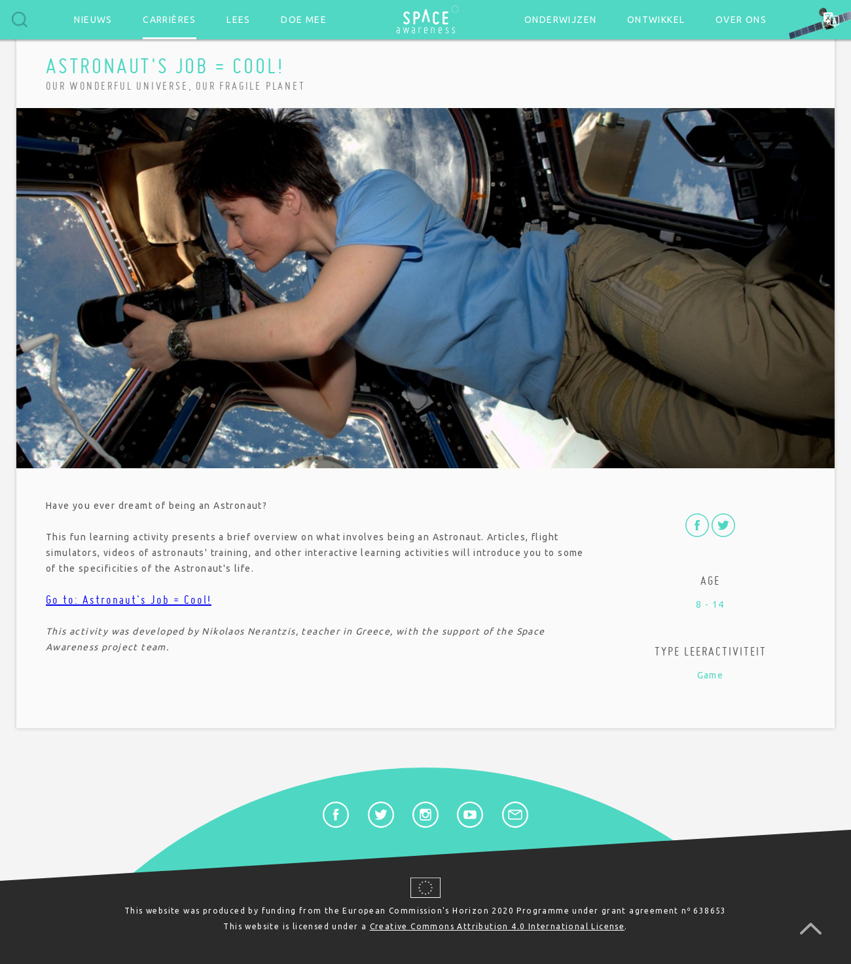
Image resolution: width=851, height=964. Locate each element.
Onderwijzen (560, 19)
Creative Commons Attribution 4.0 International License (497, 926)
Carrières (169, 19)
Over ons (741, 19)
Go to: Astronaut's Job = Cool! (128, 599)
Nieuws (93, 19)
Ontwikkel (656, 19)
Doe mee (304, 19)
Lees (238, 19)
